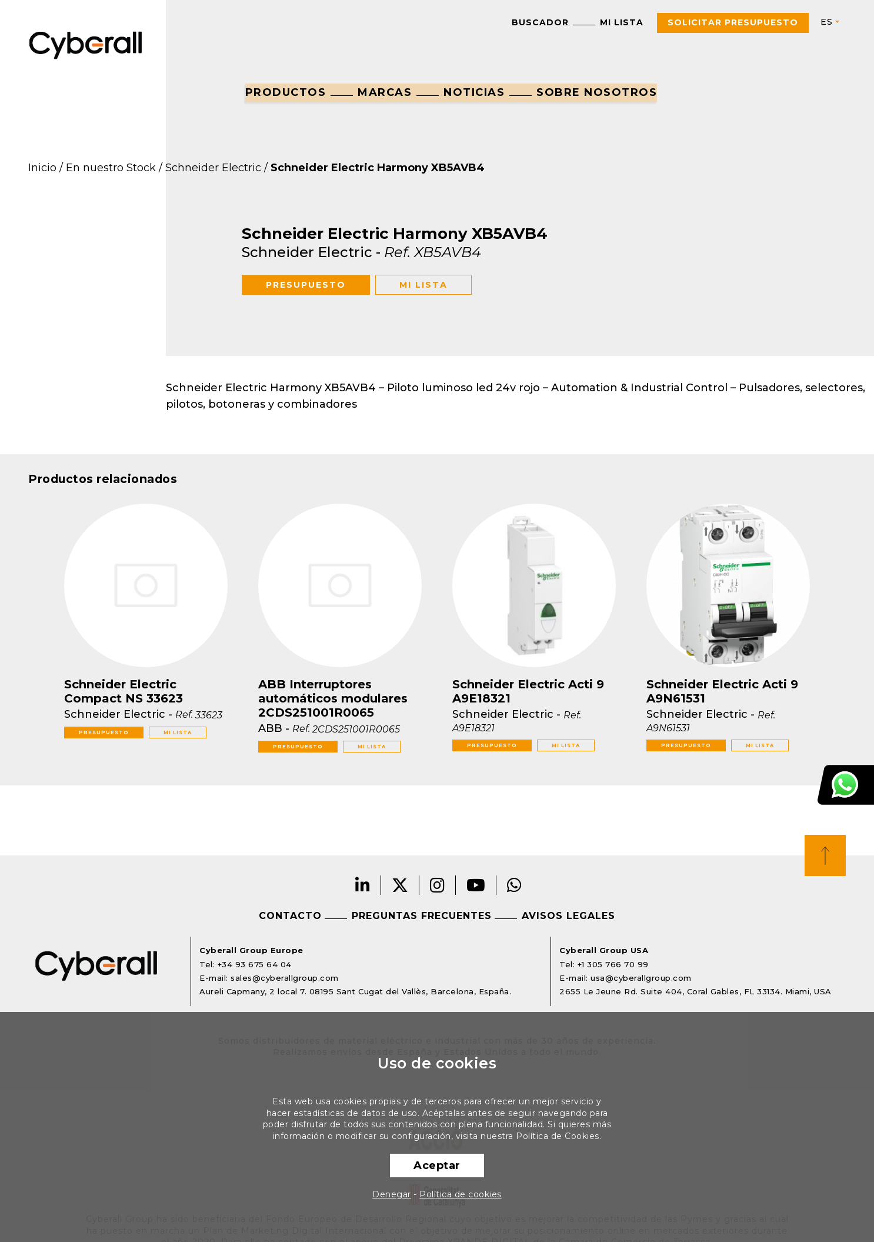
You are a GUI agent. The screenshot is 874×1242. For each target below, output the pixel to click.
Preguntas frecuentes (422, 915)
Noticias (474, 92)
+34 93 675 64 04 (255, 964)
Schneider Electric (213, 167)
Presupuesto (306, 284)
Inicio (42, 167)
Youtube (476, 885)
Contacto (290, 915)
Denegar (391, 1194)
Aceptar (437, 1165)
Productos (285, 92)
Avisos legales (568, 915)
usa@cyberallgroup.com (641, 978)
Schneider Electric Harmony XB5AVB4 (378, 167)
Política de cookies (460, 1194)
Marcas (385, 92)
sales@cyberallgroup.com (285, 978)
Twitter (400, 885)
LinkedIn (363, 885)
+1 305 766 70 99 (613, 964)
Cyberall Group (86, 44)
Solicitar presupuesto (733, 22)
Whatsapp (514, 885)
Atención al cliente (846, 785)
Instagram (437, 885)
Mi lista (621, 22)
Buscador (540, 22)
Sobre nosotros (596, 92)
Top (825, 855)
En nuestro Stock (111, 167)
